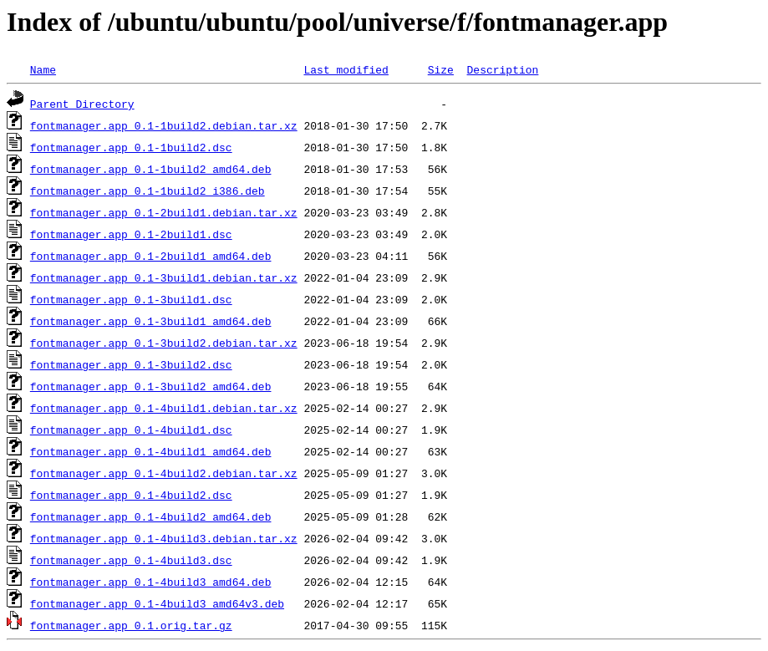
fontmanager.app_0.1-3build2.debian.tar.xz (164, 342)
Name (43, 69)
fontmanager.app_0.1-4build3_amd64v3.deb (157, 603)
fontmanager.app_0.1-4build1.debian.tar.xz (164, 407)
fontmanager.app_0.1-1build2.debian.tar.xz (164, 125)
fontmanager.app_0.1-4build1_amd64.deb (151, 451)
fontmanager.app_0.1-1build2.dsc (131, 147)
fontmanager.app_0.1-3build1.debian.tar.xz (164, 277)
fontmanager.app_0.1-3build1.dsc (131, 299)
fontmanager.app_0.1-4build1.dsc (131, 429)
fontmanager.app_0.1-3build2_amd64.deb (151, 386)
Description (502, 69)
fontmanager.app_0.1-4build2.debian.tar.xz (164, 473)
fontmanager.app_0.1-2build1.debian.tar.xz (164, 212)
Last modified (345, 69)
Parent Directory (82, 103)
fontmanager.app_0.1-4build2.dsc (131, 494)
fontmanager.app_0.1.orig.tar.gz (131, 625)
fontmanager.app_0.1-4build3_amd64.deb (151, 581)
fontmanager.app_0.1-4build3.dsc (131, 559)
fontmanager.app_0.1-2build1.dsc (131, 234)
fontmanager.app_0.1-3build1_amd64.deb (151, 320)
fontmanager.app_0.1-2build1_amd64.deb (151, 255)
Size (441, 69)
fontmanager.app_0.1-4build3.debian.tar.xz (164, 538)
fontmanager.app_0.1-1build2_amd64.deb (151, 168)
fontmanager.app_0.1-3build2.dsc (131, 364)
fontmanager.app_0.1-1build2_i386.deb (147, 190)
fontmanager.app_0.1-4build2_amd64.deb (151, 516)
